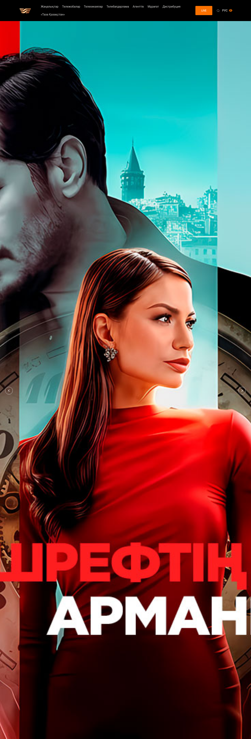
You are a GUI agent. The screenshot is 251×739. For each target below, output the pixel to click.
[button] (9, 391)
